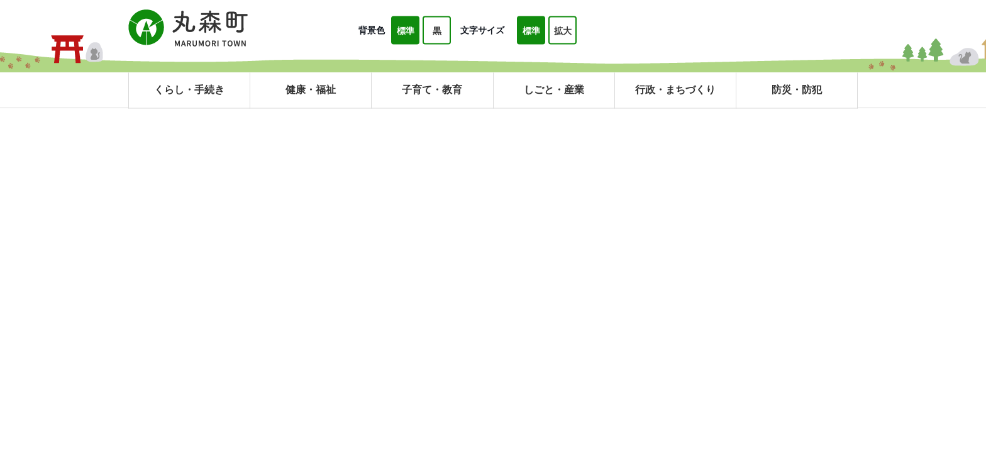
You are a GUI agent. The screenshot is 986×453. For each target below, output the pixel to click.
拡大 (563, 31)
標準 (405, 31)
